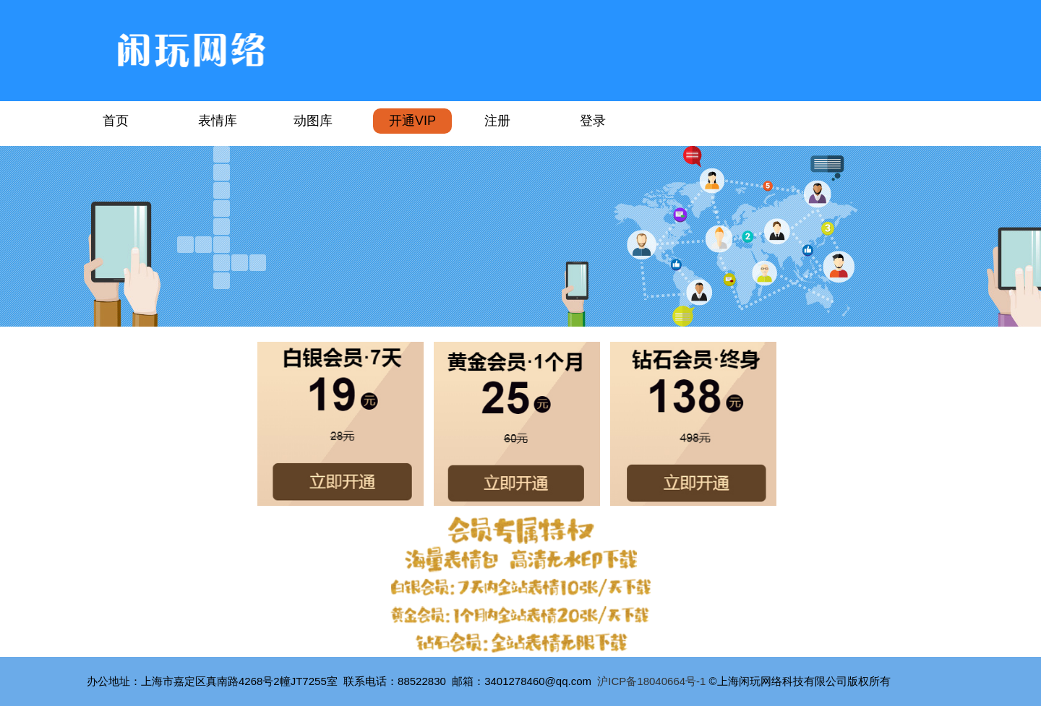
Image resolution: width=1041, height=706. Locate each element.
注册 (497, 120)
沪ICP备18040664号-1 (651, 681)
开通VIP (412, 120)
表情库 (217, 120)
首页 (116, 120)
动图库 (313, 120)
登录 (593, 120)
